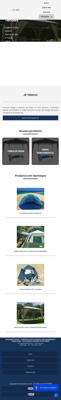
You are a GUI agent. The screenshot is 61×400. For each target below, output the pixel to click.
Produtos (46, 16)
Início (46, 3)
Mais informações (29, 118)
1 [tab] (29, 83)
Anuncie (46, 12)
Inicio (30, 354)
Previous (4, 52)
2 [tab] (32, 83)
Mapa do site (30, 372)
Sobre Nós (46, 7)
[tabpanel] (30, 31)
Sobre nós (30, 360)
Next (57, 52)
